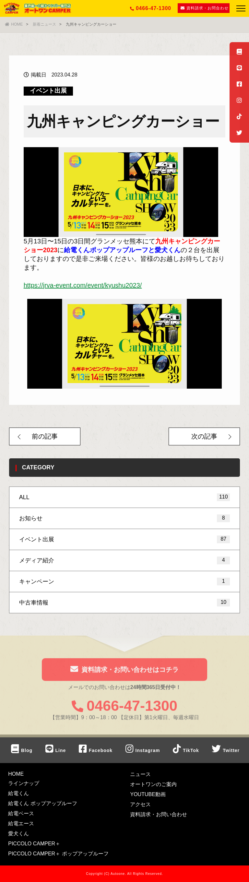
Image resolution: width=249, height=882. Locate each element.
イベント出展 (48, 90)
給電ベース (21, 813)
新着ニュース (44, 24)
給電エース (21, 823)
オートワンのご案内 (153, 784)
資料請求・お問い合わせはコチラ (124, 671)
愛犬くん (18, 833)
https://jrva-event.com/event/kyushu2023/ (83, 285)
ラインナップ (23, 783)
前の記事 (45, 436)
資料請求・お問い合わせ (158, 814)
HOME (14, 24)
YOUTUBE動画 (147, 794)
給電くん (18, 793)
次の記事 (204, 436)
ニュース (140, 774)
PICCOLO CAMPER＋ (34, 843)
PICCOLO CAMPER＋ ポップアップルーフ (58, 853)
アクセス (140, 804)
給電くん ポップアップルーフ (42, 803)
